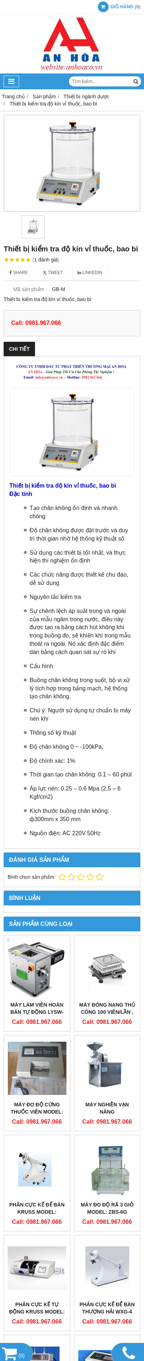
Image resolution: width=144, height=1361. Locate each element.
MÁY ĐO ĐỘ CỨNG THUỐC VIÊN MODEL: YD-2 (36, 1112)
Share (18, 272)
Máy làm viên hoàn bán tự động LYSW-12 (37, 1012)
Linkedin (90, 272)
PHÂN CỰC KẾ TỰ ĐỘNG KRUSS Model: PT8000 (37, 1312)
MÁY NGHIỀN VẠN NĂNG (107, 1108)
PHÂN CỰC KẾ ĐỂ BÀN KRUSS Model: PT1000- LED (37, 1212)
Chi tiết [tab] (19, 349)
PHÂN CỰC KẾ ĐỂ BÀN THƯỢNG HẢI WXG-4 (107, 1308)
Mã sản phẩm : (30, 289)
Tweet (53, 272)
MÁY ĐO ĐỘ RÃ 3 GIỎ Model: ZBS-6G (107, 1208)
